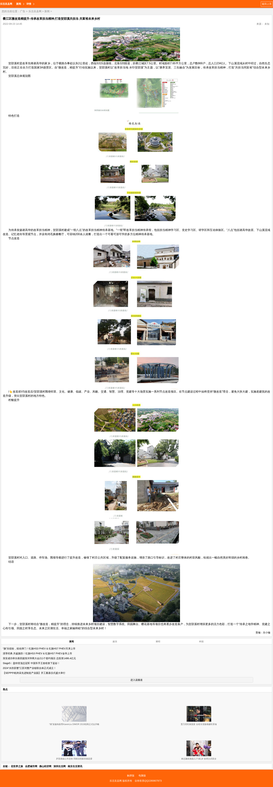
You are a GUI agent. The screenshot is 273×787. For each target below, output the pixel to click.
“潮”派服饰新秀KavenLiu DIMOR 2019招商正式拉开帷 (74, 724)
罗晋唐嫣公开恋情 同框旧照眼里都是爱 (74, 759)
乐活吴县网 (6, 3)
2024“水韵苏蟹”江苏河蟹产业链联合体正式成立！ (29, 668)
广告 (22, 11)
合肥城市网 (31, 766)
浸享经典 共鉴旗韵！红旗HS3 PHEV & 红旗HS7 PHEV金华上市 (37, 653)
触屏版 (130, 775)
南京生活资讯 (75, 766)
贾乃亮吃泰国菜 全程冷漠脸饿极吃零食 (199, 724)
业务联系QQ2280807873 (148, 780)
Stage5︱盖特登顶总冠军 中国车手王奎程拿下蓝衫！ (31, 663)
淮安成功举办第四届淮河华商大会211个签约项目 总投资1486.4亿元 (39, 658)
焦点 (5, 689)
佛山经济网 (45, 766)
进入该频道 (136, 680)
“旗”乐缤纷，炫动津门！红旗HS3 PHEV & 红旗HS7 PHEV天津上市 (39, 648)
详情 (28, 3)
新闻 (18, 3)
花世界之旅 (17, 766)
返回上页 (267, 3)
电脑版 (142, 775)
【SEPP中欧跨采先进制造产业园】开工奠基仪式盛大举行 (34, 673)
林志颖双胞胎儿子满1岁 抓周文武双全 (198, 759)
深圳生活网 (59, 766)
